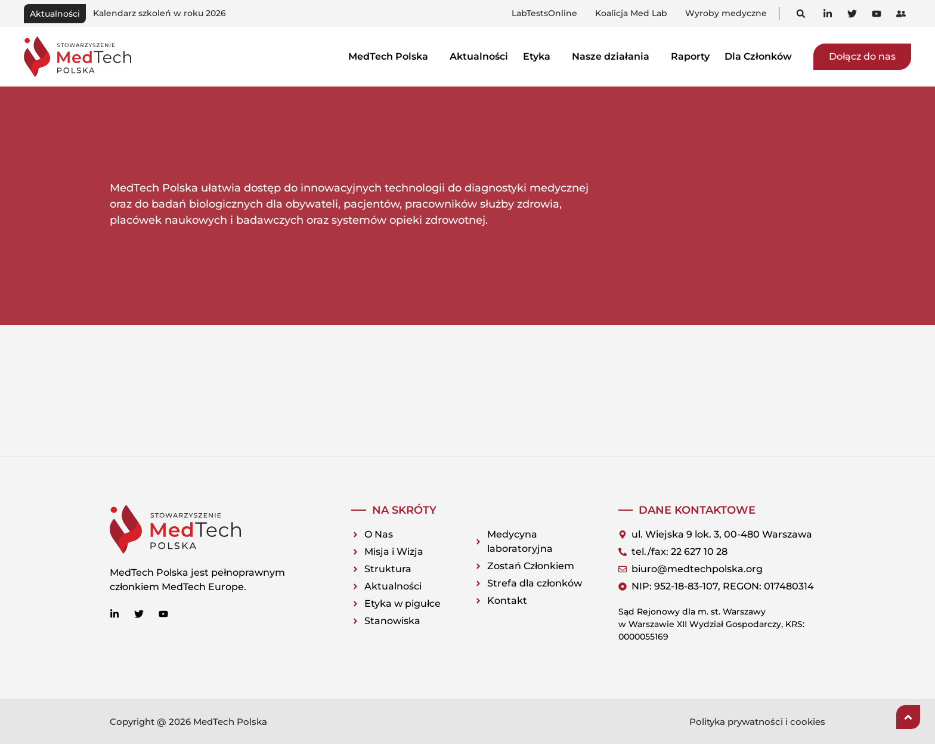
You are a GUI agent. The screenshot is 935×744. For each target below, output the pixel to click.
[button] (801, 13)
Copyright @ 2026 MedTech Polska (188, 721)
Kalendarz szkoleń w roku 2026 (159, 13)
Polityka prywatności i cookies (757, 721)
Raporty (690, 56)
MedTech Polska (391, 56)
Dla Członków (761, 56)
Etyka (540, 56)
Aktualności (479, 56)
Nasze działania (614, 56)
